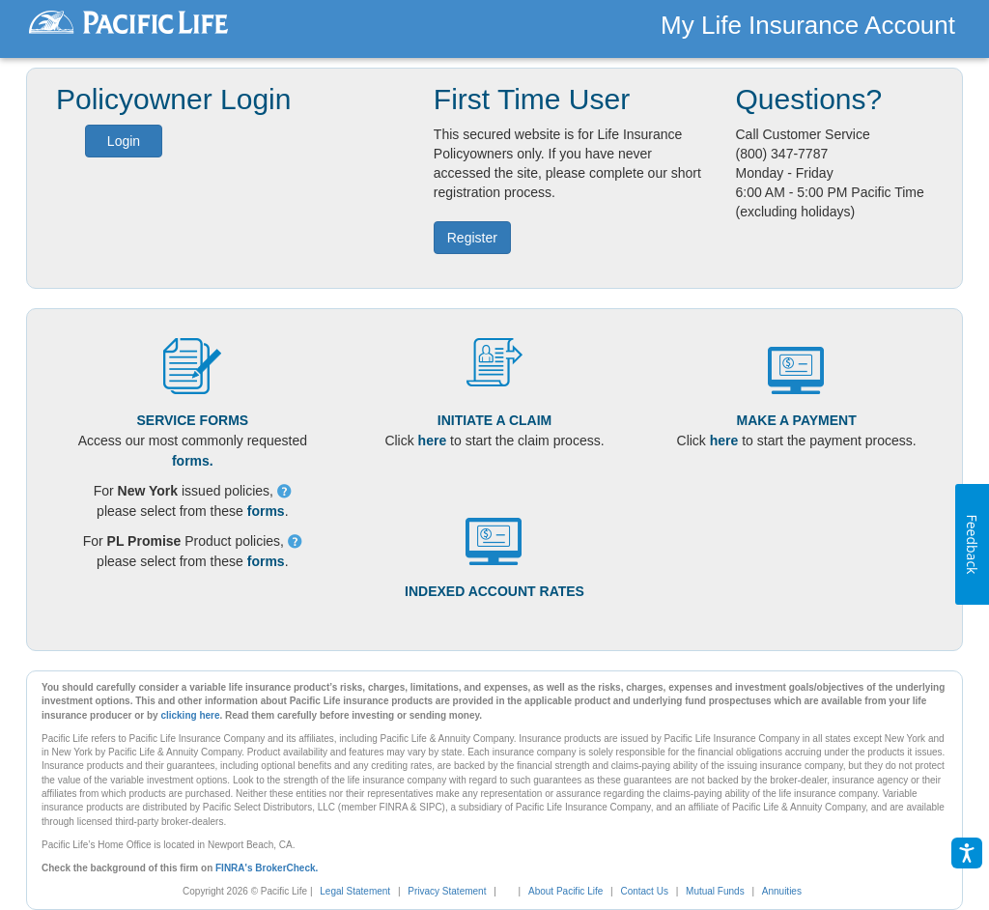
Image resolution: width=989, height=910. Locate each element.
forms (266, 511)
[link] (514, 891)
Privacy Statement (447, 891)
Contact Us (643, 891)
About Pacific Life (565, 891)
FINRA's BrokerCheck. (266, 868)
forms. (192, 461)
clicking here (189, 715)
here (432, 440)
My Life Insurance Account (808, 25)
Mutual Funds (715, 891)
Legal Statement (355, 891)
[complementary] (504, 891)
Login (123, 141)
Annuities (782, 891)
